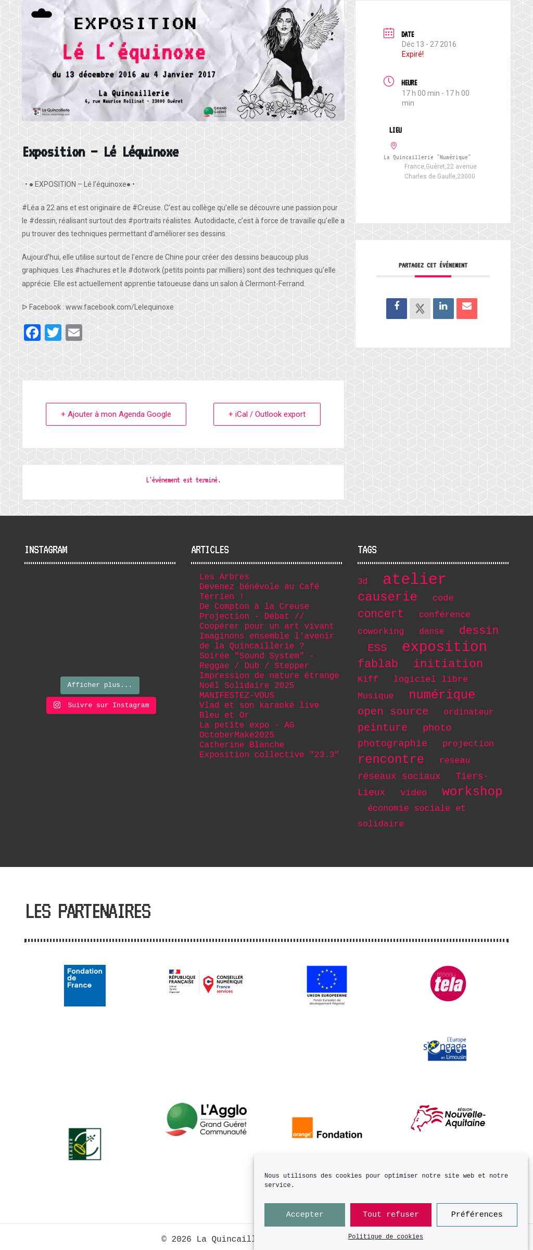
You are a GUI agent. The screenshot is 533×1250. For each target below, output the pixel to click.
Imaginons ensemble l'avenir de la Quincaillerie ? (266, 641)
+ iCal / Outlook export (267, 414)
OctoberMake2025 (236, 735)
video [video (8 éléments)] (413, 793)
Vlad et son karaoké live (259, 705)
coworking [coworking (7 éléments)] (381, 631)
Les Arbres (224, 577)
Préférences (477, 1215)
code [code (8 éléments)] (443, 598)
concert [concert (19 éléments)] (381, 614)
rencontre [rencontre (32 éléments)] (391, 759)
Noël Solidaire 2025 (246, 686)
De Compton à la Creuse (254, 606)
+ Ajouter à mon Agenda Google (116, 414)
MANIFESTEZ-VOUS (236, 695)
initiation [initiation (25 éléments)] (448, 664)
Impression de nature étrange (269, 676)
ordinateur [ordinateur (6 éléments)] (468, 712)
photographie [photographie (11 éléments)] (392, 743)
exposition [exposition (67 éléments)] (444, 647)
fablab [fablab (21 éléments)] (378, 664)
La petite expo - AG (246, 725)
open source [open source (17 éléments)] (393, 712)
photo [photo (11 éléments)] (437, 728)
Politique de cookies (385, 1238)
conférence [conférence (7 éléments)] (445, 615)
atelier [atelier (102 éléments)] (415, 580)
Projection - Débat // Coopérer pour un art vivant (266, 621)
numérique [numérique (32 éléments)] (442, 695)
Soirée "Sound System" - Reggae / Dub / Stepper (256, 661)
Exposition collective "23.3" (269, 755)
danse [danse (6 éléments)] (431, 631)
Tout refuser (391, 1215)
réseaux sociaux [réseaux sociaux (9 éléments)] (399, 776)
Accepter (305, 1215)
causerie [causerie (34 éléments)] (387, 597)
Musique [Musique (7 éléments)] (376, 696)
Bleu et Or (224, 715)
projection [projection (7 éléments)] (468, 744)
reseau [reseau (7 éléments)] (455, 761)
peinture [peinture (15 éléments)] (383, 728)
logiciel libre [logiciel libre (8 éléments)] (431, 679)
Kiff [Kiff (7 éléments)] (368, 679)
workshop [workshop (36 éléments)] (472, 792)
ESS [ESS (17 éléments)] (377, 648)
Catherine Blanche (241, 745)
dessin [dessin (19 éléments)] (479, 630)
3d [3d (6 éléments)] (362, 581)
